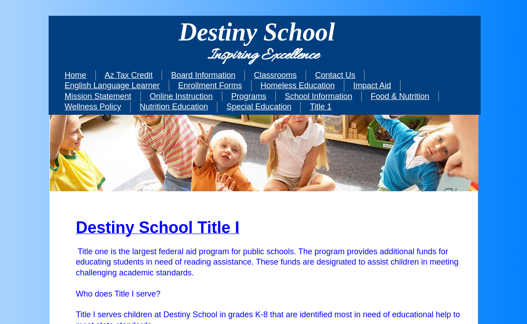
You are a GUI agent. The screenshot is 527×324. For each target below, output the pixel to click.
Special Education (258, 106)
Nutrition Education (174, 106)
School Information (318, 96)
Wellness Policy (93, 106)
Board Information (203, 75)
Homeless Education (298, 85)
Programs (248, 96)
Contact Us (335, 75)
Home (75, 75)
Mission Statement (98, 96)
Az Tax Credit (129, 75)
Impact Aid (372, 85)
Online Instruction (181, 96)
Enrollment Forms (210, 85)
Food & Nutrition (400, 96)
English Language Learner (112, 85)
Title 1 (320, 106)
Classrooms (275, 75)
